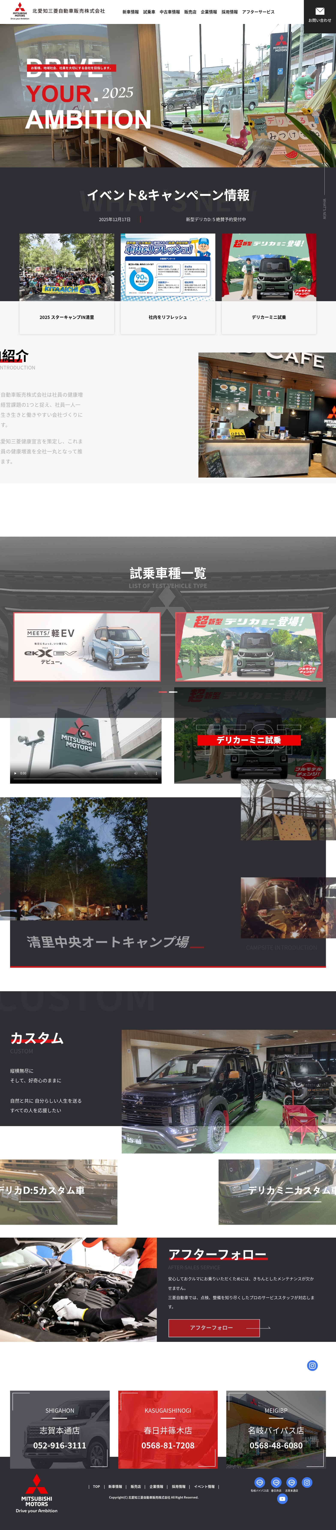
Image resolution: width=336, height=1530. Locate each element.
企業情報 (209, 12)
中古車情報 (170, 12)
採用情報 (230, 12)
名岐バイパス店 (260, 1484)
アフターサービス (258, 12)
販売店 (190, 12)
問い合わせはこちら (312, 1368)
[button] (163, 807)
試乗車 (149, 12)
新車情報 (131, 12)
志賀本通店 (291, 1484)
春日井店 (276, 1484)
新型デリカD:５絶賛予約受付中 (258, 219)
